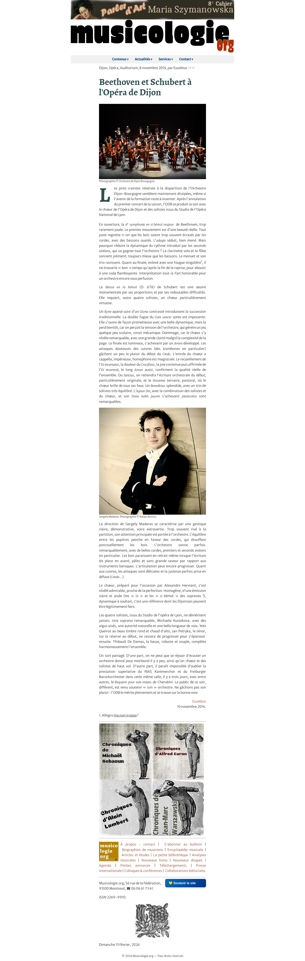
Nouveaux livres (155, 860)
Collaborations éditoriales (185, 871)
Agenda (107, 865)
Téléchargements (173, 865)
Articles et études (135, 855)
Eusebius (199, 701)
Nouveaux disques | (189, 860)
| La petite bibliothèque (169, 855)
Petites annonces (137, 865)
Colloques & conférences (143, 871)
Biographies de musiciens (143, 850)
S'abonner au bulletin (183, 844)
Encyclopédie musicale (185, 850)
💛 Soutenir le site (182, 883)
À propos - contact (139, 844)
